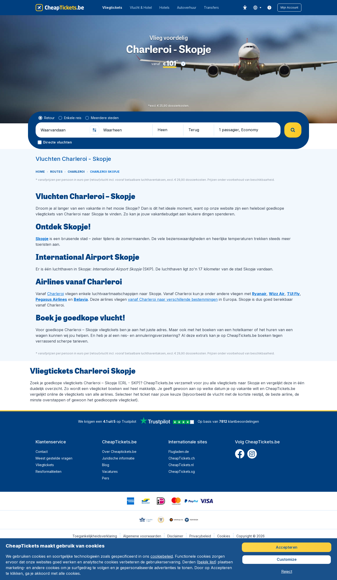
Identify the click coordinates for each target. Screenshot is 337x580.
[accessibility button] (245, 7)
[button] (289, 8)
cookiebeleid (161, 556)
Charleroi (55, 293)
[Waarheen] (125, 130)
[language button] (257, 7)
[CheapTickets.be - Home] (60, 7)
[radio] (46, 118)
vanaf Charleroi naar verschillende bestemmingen (173, 299)
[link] (269, 7)
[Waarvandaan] (63, 130)
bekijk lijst (206, 562)
